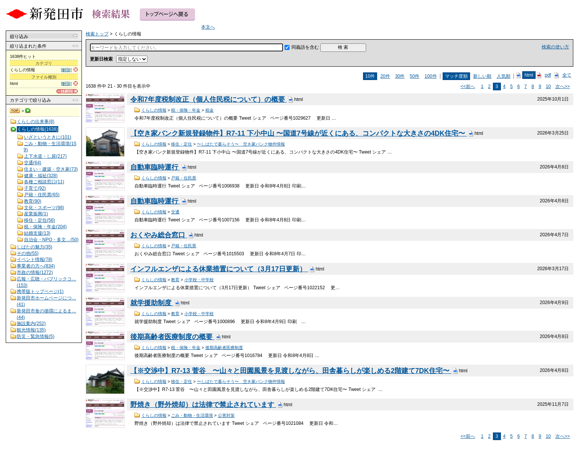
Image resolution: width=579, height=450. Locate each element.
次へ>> (562, 86)
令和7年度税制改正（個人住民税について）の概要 (208, 99)
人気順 (503, 76)
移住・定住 (181, 144)
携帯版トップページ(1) (40, 291)
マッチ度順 (456, 76)
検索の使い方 (555, 47)
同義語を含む (305, 47)
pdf (548, 75)
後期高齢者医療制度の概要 (172, 337)
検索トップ (15, 111)
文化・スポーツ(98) (44, 207)
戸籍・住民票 (183, 178)
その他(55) (27, 253)
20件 (385, 76)
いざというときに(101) (47, 137)
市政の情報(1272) (35, 272)
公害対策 (226, 415)
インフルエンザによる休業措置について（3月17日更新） (219, 269)
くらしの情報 (153, 110)
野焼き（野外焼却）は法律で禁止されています (203, 404)
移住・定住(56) (39, 220)
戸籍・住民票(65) (41, 194)
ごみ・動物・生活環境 (192, 415)
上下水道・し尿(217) (45, 156)
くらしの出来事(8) (35, 121)
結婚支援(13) (37, 233)
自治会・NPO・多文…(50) (51, 239)
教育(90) (32, 201)
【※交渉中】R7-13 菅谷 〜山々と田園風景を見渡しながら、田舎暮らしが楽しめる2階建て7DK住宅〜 (290, 371)
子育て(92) (35, 188)
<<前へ (468, 86)
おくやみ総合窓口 (158, 235)
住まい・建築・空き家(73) (51, 169)
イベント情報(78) (34, 259)
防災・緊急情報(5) (35, 336)
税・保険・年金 (185, 110)
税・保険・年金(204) (45, 226)
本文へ (208, 27)
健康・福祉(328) (41, 175)
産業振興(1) (36, 213)
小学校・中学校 (199, 279)
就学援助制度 (151, 303)
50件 (414, 76)
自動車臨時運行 (155, 167)
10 (548, 86)
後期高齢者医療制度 (224, 347)
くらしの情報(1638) (37, 129)
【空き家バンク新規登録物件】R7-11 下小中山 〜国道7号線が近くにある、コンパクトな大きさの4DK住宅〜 (298, 133)
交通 (175, 212)
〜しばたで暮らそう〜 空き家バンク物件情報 (241, 144)
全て (566, 75)
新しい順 (482, 76)
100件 (431, 76)
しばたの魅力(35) (34, 247)
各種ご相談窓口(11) (44, 181)
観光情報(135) (31, 330)
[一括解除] (67, 91)
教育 (175, 279)
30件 (400, 76)
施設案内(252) (31, 323)
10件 (370, 76)
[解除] (66, 69)
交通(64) (32, 162)
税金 (209, 110)
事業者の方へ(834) (36, 266)
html (529, 75)
